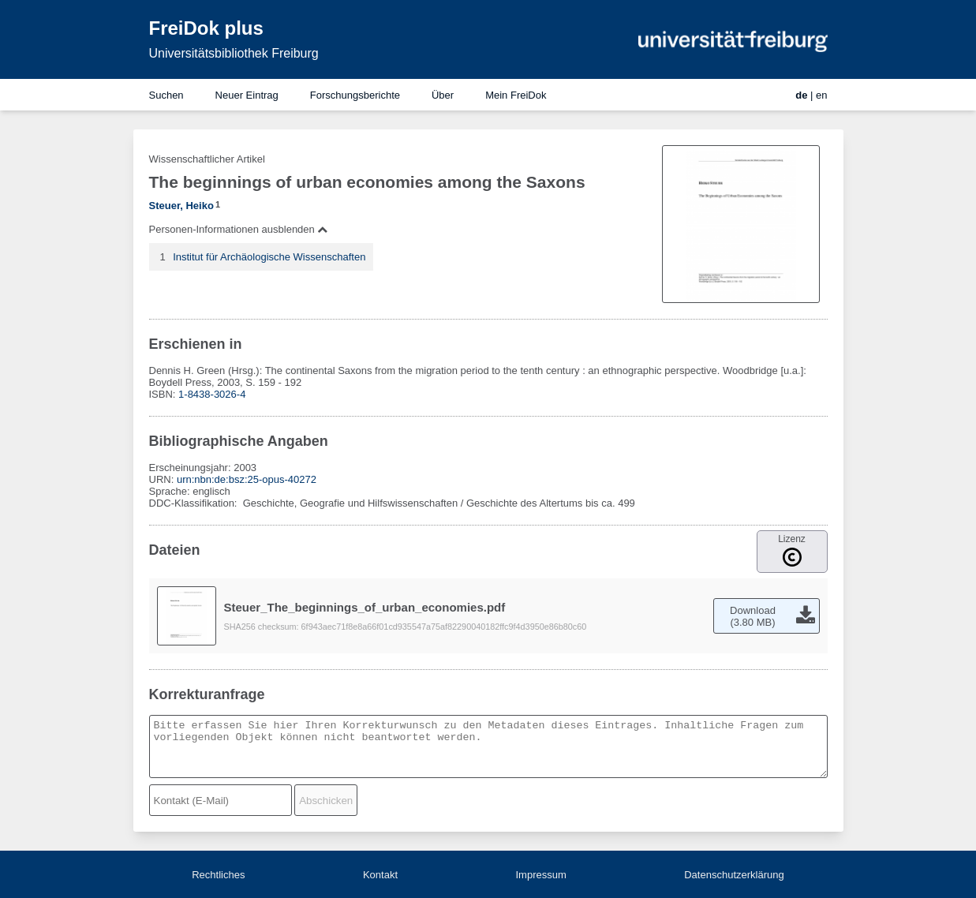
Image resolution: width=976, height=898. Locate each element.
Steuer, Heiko (181, 205)
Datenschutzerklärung (733, 875)
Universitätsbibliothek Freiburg (234, 53)
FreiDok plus (206, 28)
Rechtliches (218, 875)
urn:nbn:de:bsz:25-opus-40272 (246, 479)
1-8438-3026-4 (211, 394)
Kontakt (380, 875)
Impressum (540, 875)
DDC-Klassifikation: (195, 503)
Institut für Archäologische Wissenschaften (269, 257)
